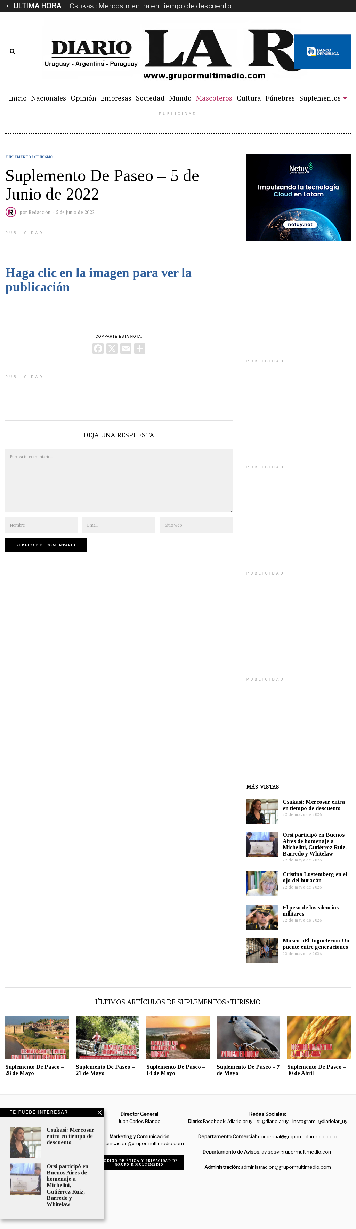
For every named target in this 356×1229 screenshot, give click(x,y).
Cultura (249, 98)
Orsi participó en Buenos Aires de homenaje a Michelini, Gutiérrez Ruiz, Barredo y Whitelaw (315, 844)
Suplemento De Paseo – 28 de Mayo (34, 1069)
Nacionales (48, 98)
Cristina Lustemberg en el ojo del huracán (315, 877)
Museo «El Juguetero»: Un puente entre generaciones (316, 943)
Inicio (18, 98)
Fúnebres (280, 98)
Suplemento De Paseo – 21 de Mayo (105, 1069)
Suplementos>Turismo (29, 157)
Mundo (180, 98)
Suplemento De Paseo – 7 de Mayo (248, 1069)
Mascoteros (214, 98)
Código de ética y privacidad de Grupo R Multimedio (139, 1162)
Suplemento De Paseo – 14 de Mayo (175, 1069)
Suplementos (320, 98)
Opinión (83, 98)
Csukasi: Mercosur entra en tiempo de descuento (151, 6)
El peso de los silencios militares (311, 910)
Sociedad (150, 98)
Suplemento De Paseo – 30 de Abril (316, 1069)
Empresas (116, 98)
